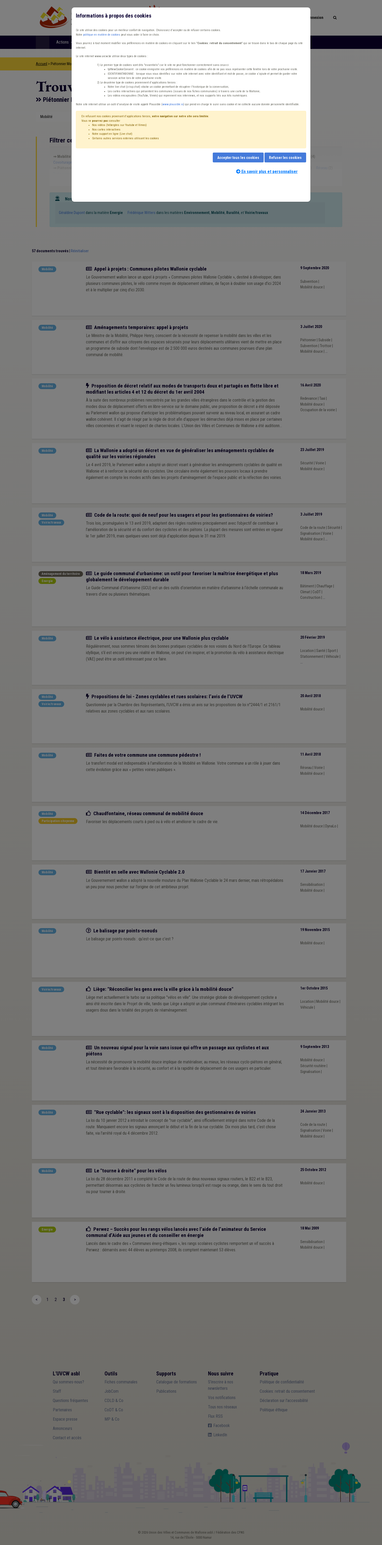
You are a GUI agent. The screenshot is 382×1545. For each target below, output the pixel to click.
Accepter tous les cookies (238, 157)
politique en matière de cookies (101, 34)
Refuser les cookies (285, 157)
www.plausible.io (172, 104)
